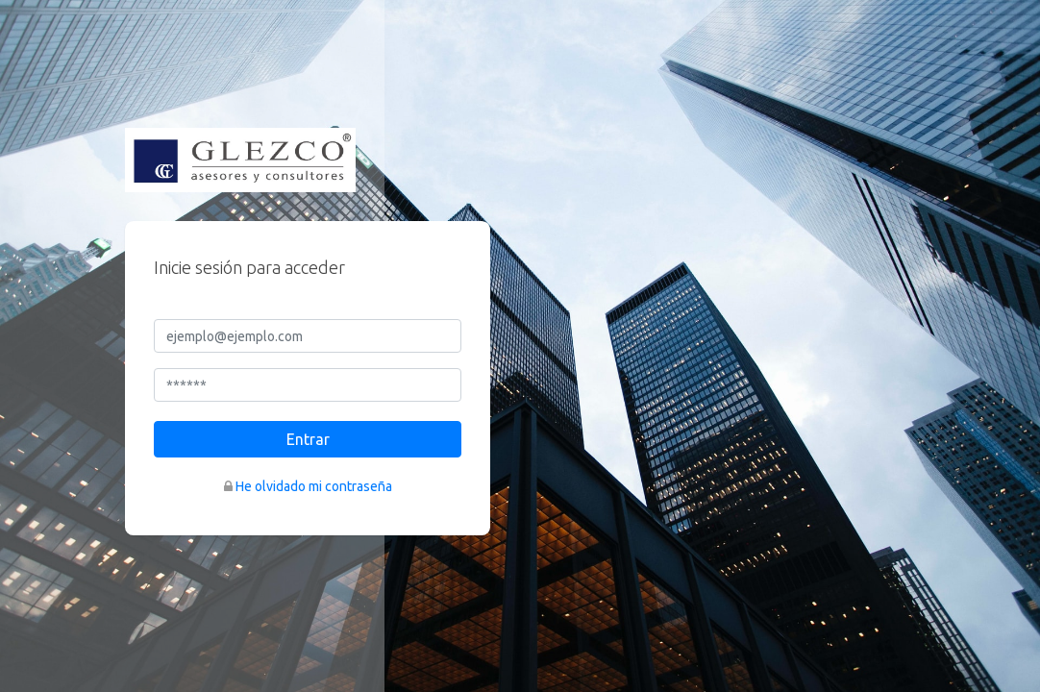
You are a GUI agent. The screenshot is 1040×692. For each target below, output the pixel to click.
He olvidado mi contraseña (313, 486)
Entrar (308, 439)
